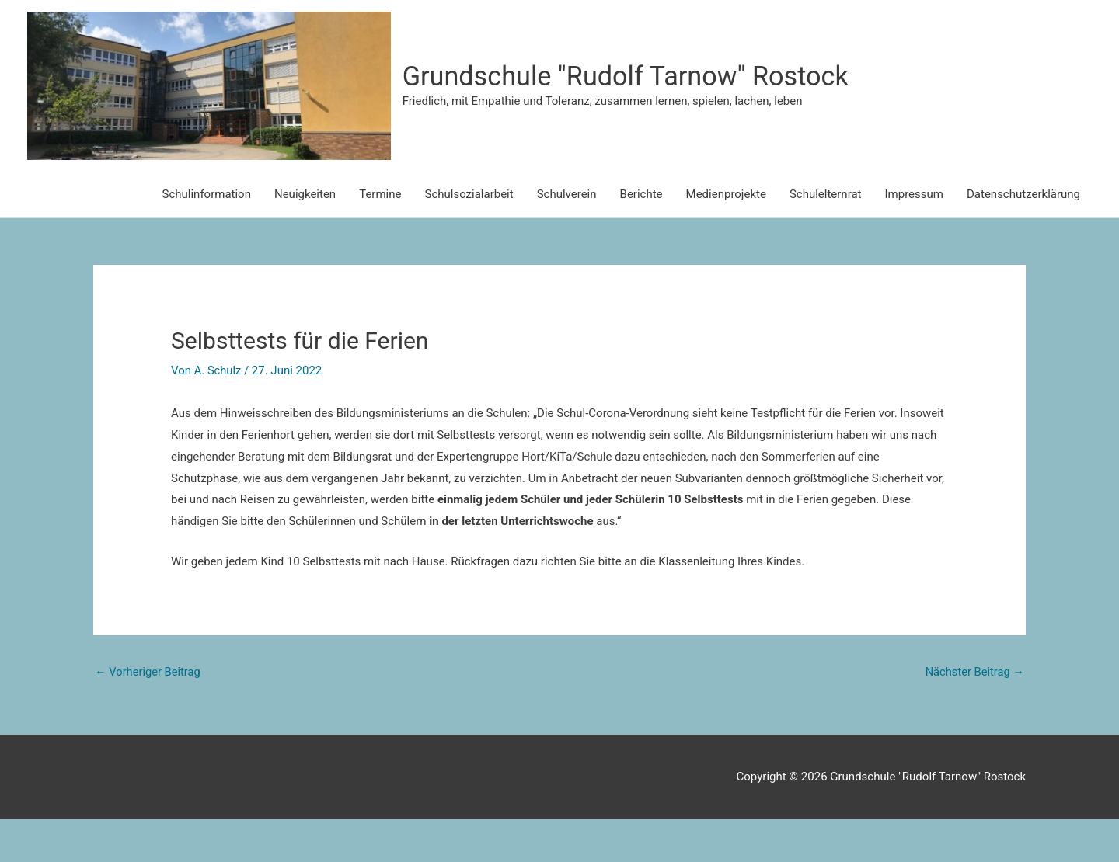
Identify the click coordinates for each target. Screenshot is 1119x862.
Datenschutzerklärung (1023, 237)
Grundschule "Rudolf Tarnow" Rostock (733, 97)
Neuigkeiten (305, 237)
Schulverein (567, 237)
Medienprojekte (726, 237)
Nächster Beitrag (973, 714)
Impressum (914, 237)
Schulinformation (206, 237)
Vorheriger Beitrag (149, 714)
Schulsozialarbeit (468, 237)
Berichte (641, 237)
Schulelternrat (826, 237)
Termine (380, 237)
